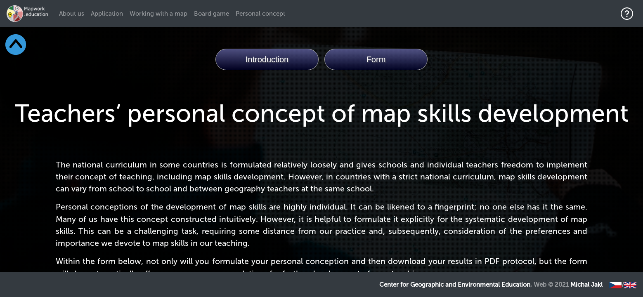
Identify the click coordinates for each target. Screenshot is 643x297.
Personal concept (260, 13)
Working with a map (158, 13)
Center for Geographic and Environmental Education (454, 284)
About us (73, 13)
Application (107, 13)
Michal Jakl (586, 284)
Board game (211, 13)
